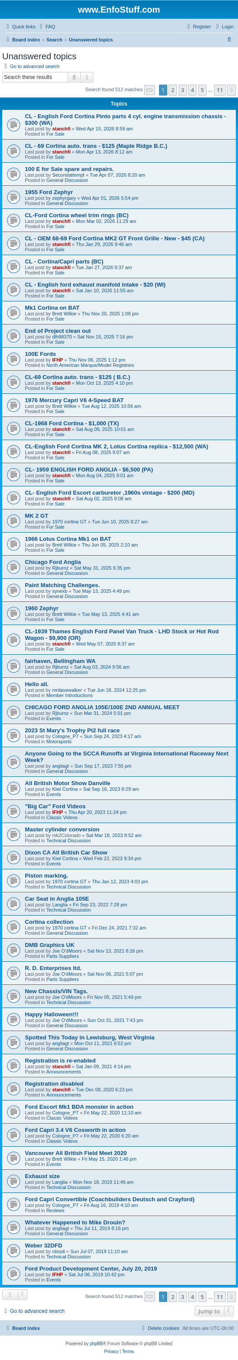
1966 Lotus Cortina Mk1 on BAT (68, 539)
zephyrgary (64, 198)
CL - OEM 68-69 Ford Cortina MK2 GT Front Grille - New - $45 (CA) (115, 238)
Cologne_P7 (65, 736)
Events (53, 718)
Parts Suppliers (62, 956)
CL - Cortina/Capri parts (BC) (64, 261)
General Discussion (67, 180)
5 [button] (202, 90)
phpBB (96, 1343)
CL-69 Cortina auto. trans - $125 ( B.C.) (77, 377)
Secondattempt (68, 175)
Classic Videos (62, 817)
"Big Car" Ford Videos (55, 806)
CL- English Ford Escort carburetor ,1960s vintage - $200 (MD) (109, 492)
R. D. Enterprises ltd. (53, 968)
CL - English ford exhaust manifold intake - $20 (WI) (95, 284)
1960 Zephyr (42, 608)
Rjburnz (60, 568)
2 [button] (172, 90)
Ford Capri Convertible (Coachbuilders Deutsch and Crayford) (109, 1199)
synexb (59, 591)
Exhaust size (42, 1176)
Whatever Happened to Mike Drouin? (75, 1222)
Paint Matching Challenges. (62, 585)
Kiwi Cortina (65, 789)
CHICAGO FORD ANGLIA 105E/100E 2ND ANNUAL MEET (102, 707)
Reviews (55, 1210)
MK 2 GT (36, 516)
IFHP (57, 359)
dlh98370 (62, 336)
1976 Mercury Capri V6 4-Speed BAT (74, 400)
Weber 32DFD (43, 1245)
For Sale (55, 134)
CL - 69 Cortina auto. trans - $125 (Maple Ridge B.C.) (96, 146)
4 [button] (192, 90)
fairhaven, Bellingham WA (60, 661)
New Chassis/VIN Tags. (56, 991)
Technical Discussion (68, 840)
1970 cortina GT (69, 521)
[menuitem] (46, 26)
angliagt (60, 766)
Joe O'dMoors (67, 950)
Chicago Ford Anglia (53, 562)
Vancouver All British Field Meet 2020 (76, 1153)
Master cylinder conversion (62, 829)
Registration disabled (54, 1083)
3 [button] (182, 90)
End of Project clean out (58, 331)
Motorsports (59, 741)
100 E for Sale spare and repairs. (69, 169)
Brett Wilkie (64, 313)
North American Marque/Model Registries (90, 365)
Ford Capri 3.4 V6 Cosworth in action (75, 1130)
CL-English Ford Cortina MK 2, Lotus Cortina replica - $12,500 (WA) (116, 446)
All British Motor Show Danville (67, 783)
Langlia (59, 904)
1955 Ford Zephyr (49, 192)
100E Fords (40, 354)
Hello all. (36, 684)
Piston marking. (46, 875)
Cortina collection (49, 922)
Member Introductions (69, 695)
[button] (149, 90)
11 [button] (220, 90)
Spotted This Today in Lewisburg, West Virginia (90, 1037)
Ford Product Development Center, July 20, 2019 (91, 1268)
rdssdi (58, 1251)
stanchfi (61, 128)
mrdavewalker (67, 690)
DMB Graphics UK (50, 945)
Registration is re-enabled (60, 1060)
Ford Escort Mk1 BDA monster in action (79, 1107)
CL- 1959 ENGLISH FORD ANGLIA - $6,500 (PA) (89, 469)
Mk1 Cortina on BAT (52, 307)
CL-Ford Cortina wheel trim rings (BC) (76, 215)
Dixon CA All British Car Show (66, 852)
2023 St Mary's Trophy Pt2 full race (72, 730)
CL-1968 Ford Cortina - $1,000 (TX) (72, 423)
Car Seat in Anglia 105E (57, 898)
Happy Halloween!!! (51, 1014)
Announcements (63, 1071)
